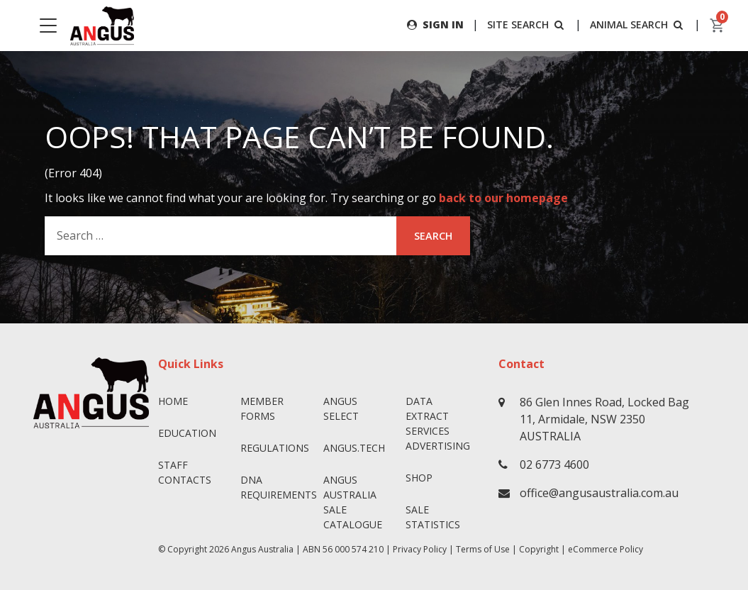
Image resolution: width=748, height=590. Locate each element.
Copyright (539, 549)
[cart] (717, 25)
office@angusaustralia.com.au (599, 493)
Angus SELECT (341, 408)
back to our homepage (503, 198)
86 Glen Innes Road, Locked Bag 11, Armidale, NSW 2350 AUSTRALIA (604, 419)
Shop (419, 477)
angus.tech (354, 448)
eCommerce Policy (605, 549)
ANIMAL (638, 24)
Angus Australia (262, 549)
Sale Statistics (433, 517)
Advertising (438, 445)
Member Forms (262, 408)
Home (173, 401)
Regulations (274, 448)
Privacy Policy (420, 549)
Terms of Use (483, 549)
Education (187, 433)
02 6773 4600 (554, 464)
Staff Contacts (184, 472)
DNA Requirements (276, 487)
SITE (526, 24)
